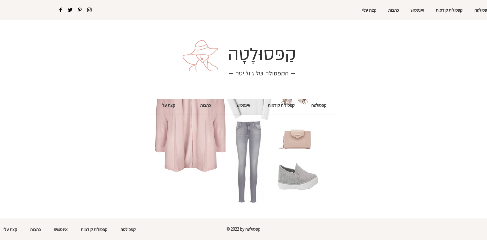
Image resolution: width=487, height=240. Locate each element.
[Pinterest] (80, 10)
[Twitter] (70, 10)
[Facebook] (61, 10)
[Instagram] (89, 10)
